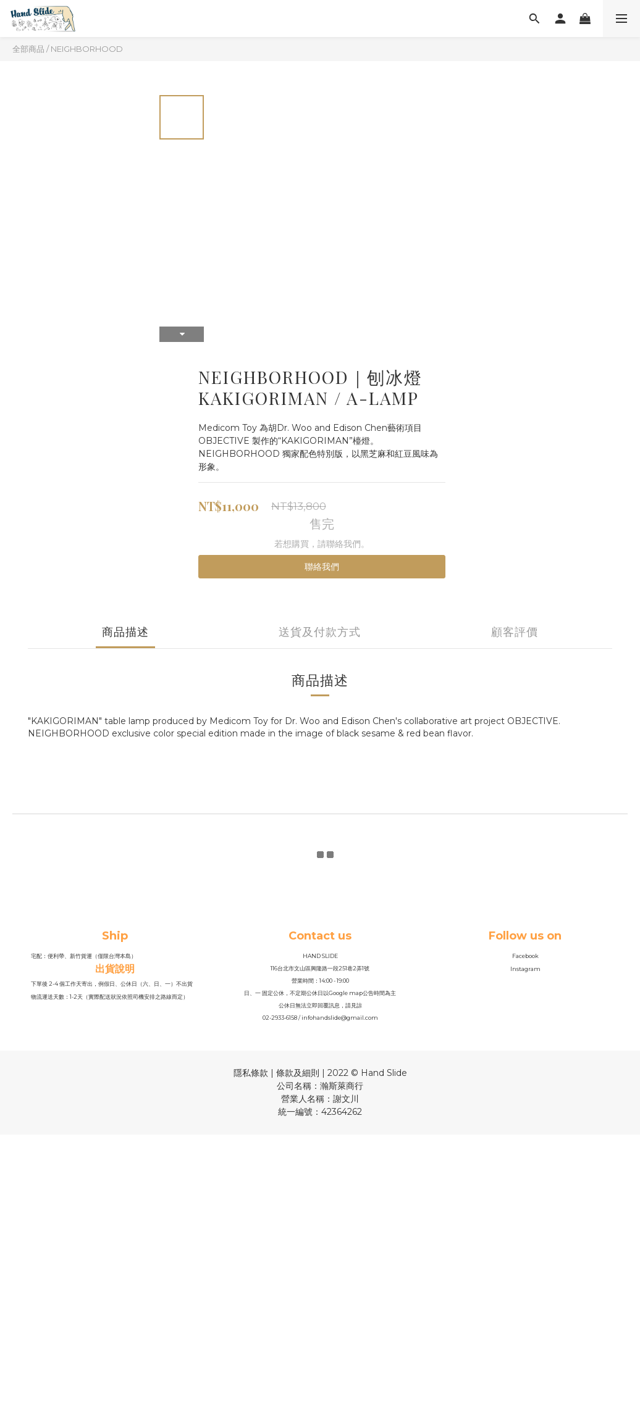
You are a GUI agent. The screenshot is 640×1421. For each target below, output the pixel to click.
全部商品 (28, 49)
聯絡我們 (322, 566)
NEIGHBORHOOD (87, 49)
